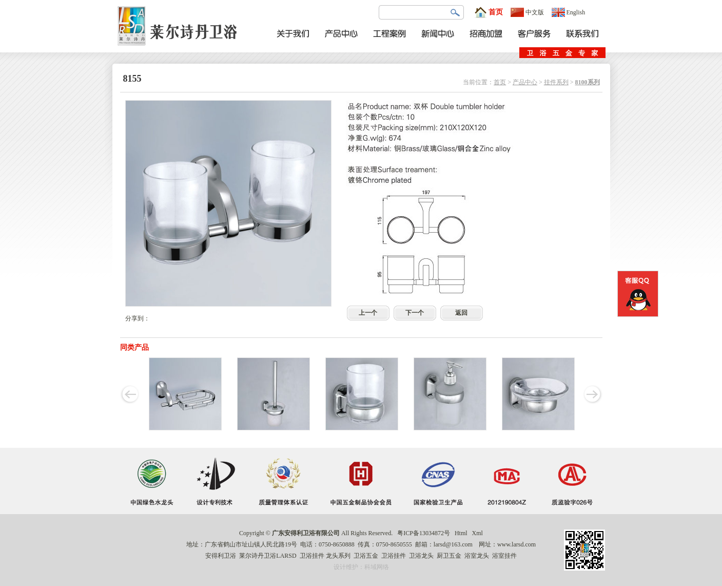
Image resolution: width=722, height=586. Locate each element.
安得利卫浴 (220, 555)
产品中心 (525, 82)
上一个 (368, 312)
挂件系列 (556, 82)
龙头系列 (338, 555)
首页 (488, 12)
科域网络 (376, 567)
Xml (477, 533)
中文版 (527, 12)
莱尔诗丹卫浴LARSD (267, 555)
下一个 (414, 312)
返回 (461, 312)
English (569, 12)
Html (461, 533)
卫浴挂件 (312, 555)
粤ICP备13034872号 (423, 533)
